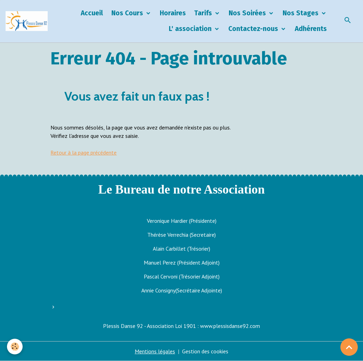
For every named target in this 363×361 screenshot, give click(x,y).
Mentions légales (155, 351)
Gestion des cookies (205, 351)
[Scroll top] (349, 347)
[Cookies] (15, 346)
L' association (191, 29)
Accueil (92, 13)
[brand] (27, 21)
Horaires (173, 13)
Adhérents (311, 29)
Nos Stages (301, 13)
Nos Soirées (248, 13)
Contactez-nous (254, 29)
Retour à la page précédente (83, 152)
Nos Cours (128, 13)
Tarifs (204, 13)
